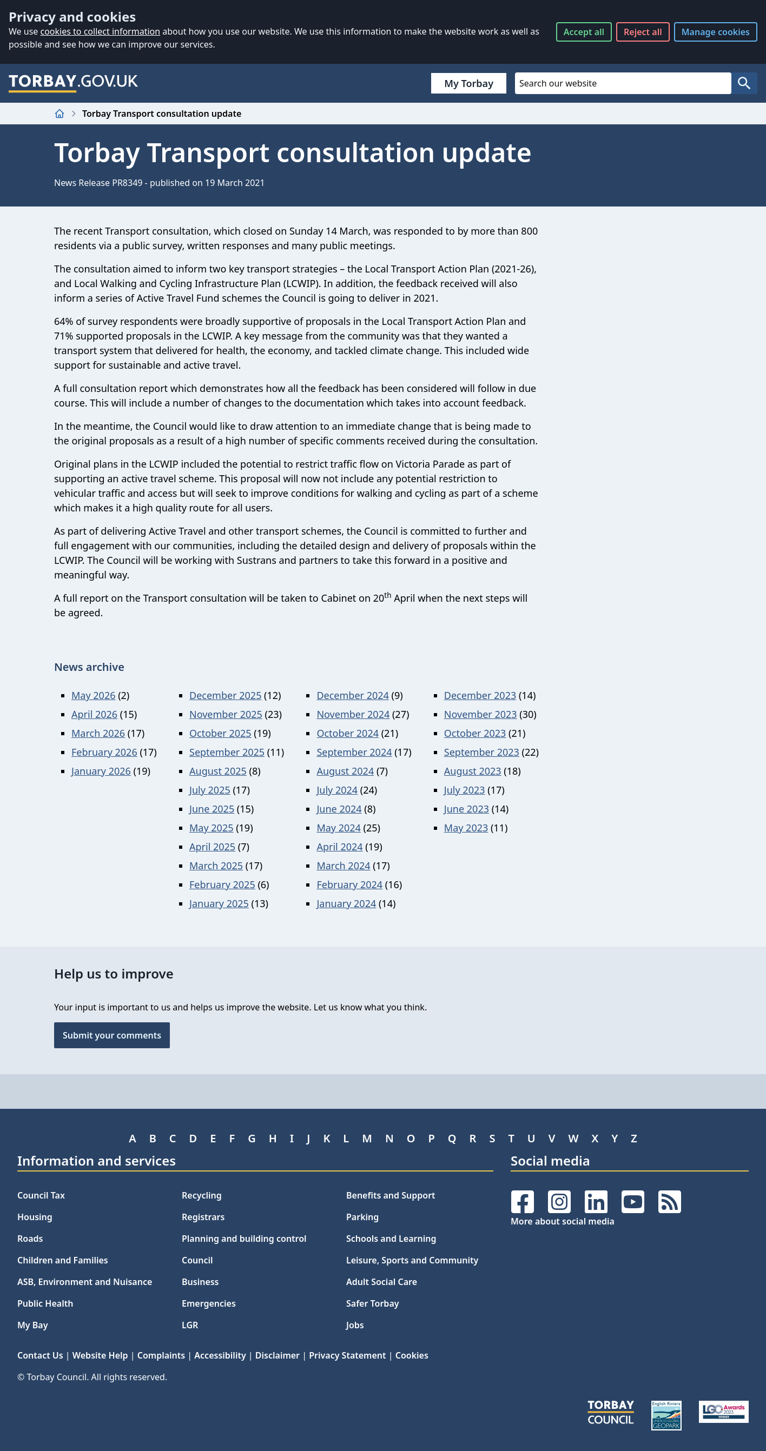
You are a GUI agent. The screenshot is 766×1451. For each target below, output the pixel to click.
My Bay (32, 1325)
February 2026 (104, 752)
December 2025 (225, 695)
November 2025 (225, 714)
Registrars (203, 1217)
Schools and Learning (391, 1238)
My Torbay (468, 83)
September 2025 (227, 752)
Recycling (202, 1195)
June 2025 (211, 808)
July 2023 (464, 789)
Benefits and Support (390, 1195)
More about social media (563, 1221)
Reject (643, 32)
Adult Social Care (381, 1282)
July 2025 (209, 789)
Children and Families (62, 1260)
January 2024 (346, 903)
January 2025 (219, 903)
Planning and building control (244, 1238)
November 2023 (480, 714)
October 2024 (347, 733)
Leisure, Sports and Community (412, 1260)
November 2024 (352, 714)
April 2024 (339, 846)
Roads (30, 1238)
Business (200, 1282)
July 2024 (337, 789)
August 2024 (345, 770)
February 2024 (349, 884)
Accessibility (220, 1355)
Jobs (355, 1325)
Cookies (411, 1355)
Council (197, 1260)
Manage (716, 32)
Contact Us (40, 1355)
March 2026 (98, 733)
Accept (584, 32)
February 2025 (222, 884)
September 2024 (354, 752)
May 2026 (93, 695)
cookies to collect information (100, 31)
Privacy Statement (347, 1355)
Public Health (45, 1303)
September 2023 (481, 752)
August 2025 (218, 770)
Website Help (100, 1355)
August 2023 (472, 770)
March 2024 (343, 865)
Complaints (161, 1355)
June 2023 (466, 808)
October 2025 (220, 733)
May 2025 (211, 827)
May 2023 (466, 827)
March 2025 (216, 865)
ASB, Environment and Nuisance (84, 1282)
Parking (362, 1217)
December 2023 (480, 695)
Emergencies (209, 1303)
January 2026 (101, 770)
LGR (190, 1325)
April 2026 (94, 714)
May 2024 (338, 827)
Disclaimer (277, 1355)
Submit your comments (112, 1035)
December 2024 (352, 695)
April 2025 (212, 846)
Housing (34, 1217)
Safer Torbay (372, 1303)
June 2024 (338, 808)
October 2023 (475, 733)
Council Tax (41, 1195)
